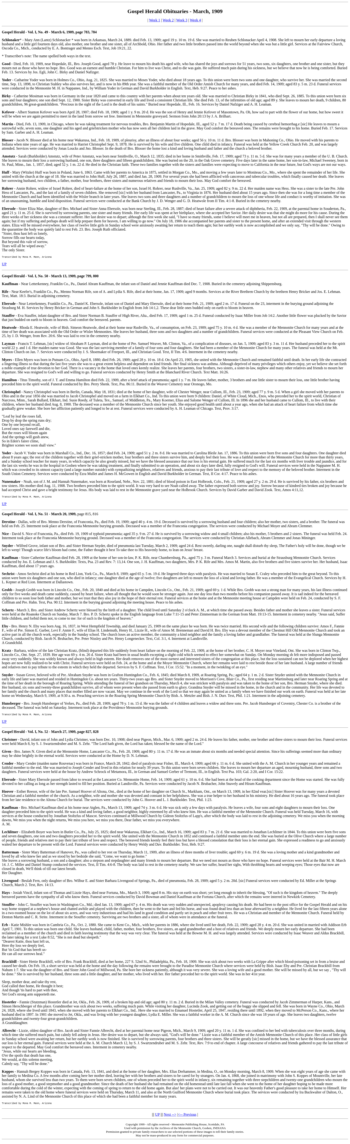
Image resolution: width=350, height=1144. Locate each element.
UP (4, 265)
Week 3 (181, 20)
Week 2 (168, 20)
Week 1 (154, 20)
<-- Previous (187, 1117)
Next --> (170, 1117)
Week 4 (195, 20)
